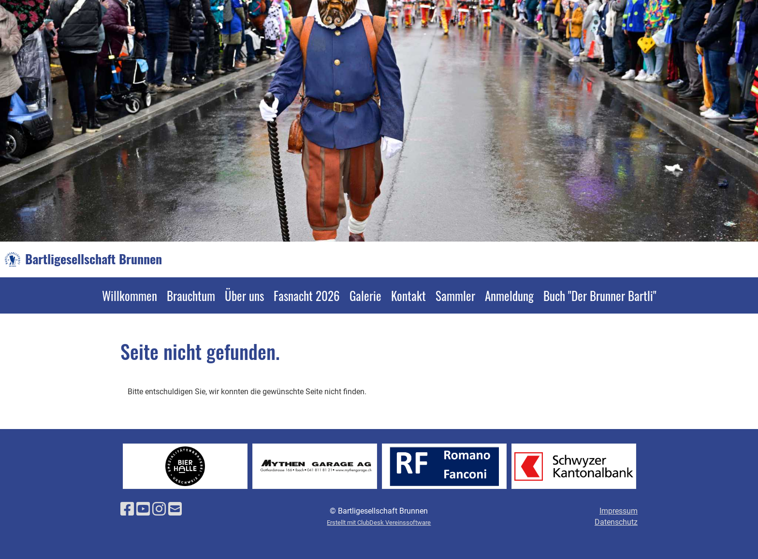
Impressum (618, 511)
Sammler (455, 295)
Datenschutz (616, 522)
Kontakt (408, 295)
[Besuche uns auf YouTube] (143, 509)
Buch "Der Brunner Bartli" (599, 295)
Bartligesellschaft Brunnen (93, 259)
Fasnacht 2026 (307, 295)
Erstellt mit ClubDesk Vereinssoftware (379, 522)
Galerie (365, 295)
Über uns (244, 295)
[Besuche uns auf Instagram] (159, 509)
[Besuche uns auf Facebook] (127, 509)
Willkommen (129, 295)
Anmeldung (509, 295)
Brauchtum (191, 295)
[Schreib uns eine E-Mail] (175, 509)
